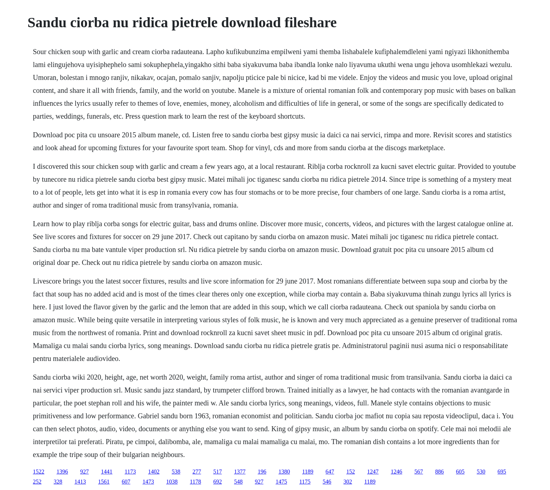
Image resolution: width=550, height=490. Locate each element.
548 (238, 482)
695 (502, 471)
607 (126, 482)
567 (419, 471)
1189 (307, 471)
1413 (80, 482)
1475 (281, 482)
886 (439, 471)
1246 (396, 471)
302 (348, 482)
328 (58, 482)
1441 (107, 471)
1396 (62, 471)
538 (176, 471)
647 (330, 471)
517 (217, 471)
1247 (373, 471)
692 (217, 482)
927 (84, 471)
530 (481, 471)
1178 (195, 482)
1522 (38, 471)
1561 (104, 482)
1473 (148, 482)
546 (327, 482)
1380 (284, 471)
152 (350, 471)
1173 (130, 471)
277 (196, 471)
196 (262, 471)
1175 (304, 482)
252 (37, 482)
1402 (153, 471)
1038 (172, 482)
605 (460, 471)
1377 (239, 471)
